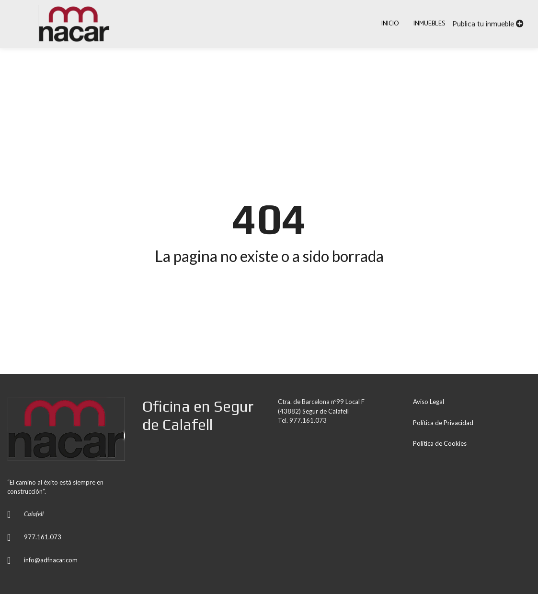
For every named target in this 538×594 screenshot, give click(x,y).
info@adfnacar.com (51, 560)
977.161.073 (42, 537)
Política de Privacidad (443, 423)
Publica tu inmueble (488, 24)
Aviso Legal (428, 401)
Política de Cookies (440, 443)
